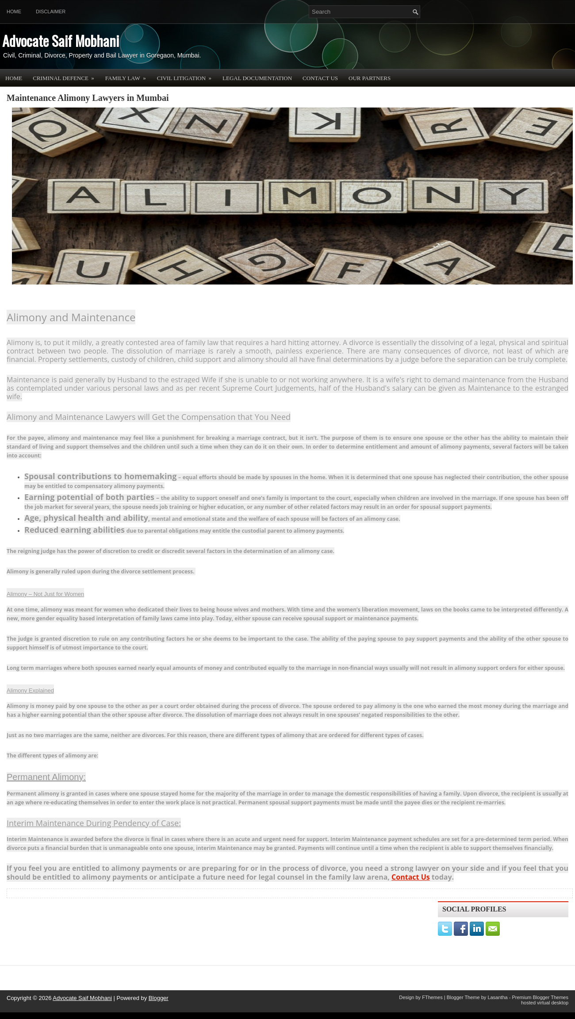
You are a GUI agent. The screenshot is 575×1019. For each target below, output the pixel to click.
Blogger (159, 998)
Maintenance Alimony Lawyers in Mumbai (88, 97)
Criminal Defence (66, 75)
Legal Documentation (257, 78)
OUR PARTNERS (370, 78)
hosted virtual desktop (544, 1002)
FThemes (432, 997)
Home (14, 11)
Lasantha (497, 997)
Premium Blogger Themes (540, 997)
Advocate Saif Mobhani (60, 40)
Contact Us (320, 78)
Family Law (128, 75)
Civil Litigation (187, 75)
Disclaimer (50, 11)
